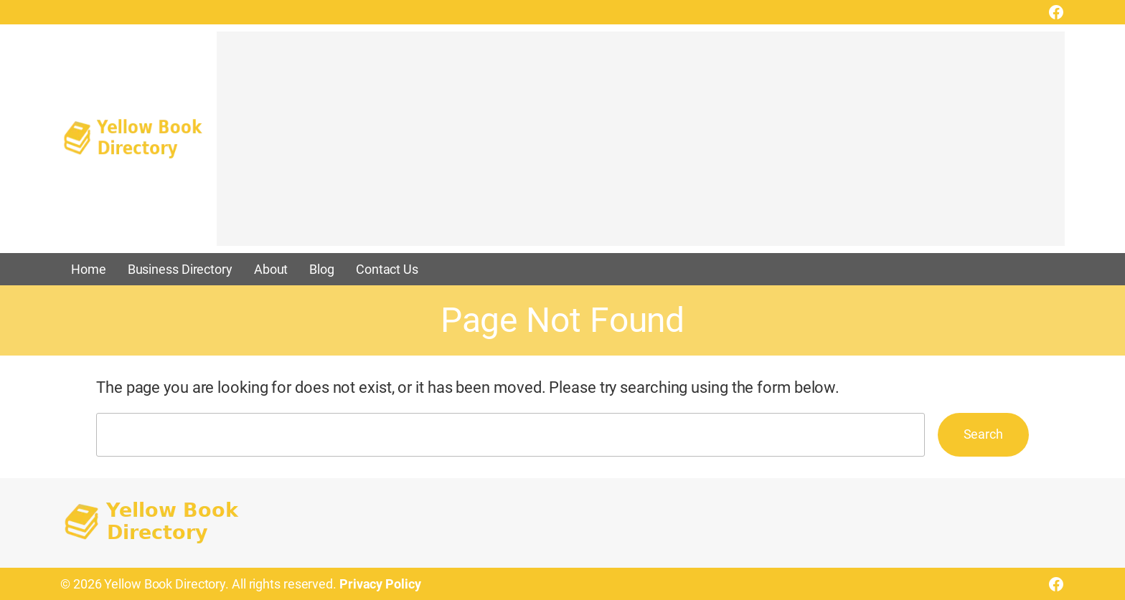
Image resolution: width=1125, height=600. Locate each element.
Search (983, 434)
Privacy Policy (380, 583)
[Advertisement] (641, 145)
